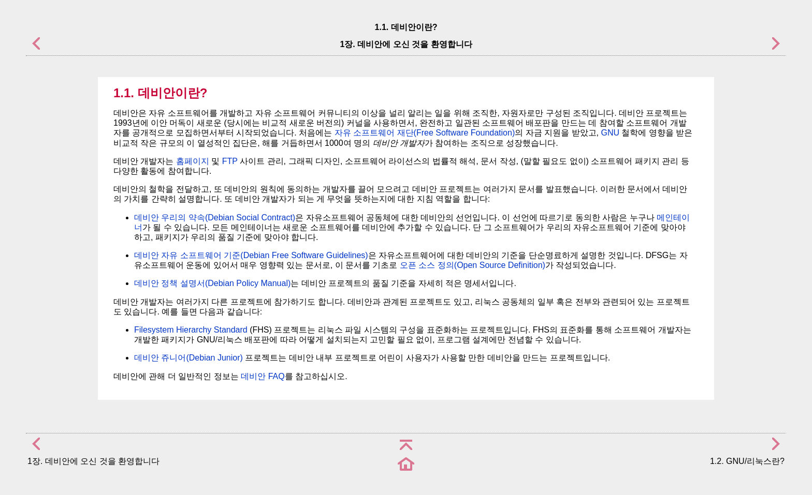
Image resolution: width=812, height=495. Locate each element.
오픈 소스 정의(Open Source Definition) (472, 265)
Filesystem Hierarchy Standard (191, 329)
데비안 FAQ (262, 376)
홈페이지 (192, 161)
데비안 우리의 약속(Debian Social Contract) (214, 217)
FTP (230, 161)
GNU (610, 132)
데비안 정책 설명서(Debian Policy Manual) (212, 283)
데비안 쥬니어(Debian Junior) (188, 357)
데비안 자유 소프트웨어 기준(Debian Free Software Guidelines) (251, 255)
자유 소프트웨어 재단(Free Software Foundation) (425, 132)
